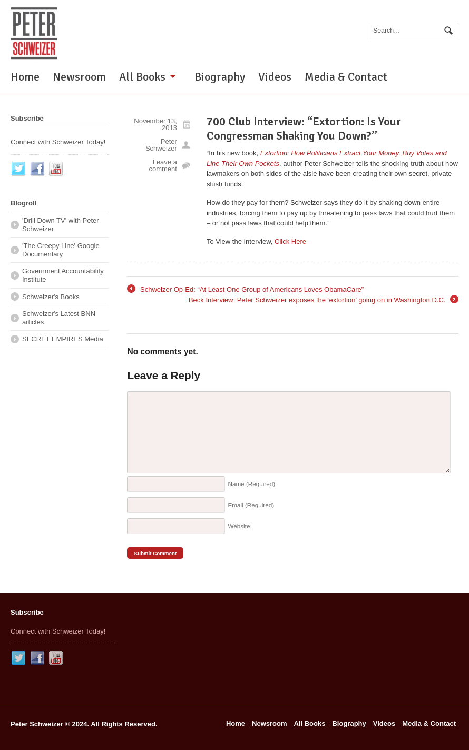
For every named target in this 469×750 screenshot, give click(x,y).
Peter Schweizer (161, 144)
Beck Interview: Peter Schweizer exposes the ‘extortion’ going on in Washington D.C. (323, 300)
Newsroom (79, 77)
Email (251, 504)
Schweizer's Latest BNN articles (58, 318)
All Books (142, 77)
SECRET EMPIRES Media (62, 339)
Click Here (290, 241)
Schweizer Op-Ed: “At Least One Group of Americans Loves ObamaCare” (245, 289)
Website (239, 525)
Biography (219, 77)
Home (25, 77)
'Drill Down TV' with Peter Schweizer (60, 224)
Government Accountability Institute (63, 275)
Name (251, 483)
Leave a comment (163, 165)
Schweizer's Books (51, 297)
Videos (274, 77)
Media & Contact (346, 77)
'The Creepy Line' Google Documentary (61, 250)
